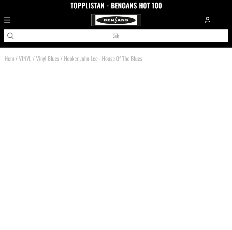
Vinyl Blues (47, 58)
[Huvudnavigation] (7, 21)
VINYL (25, 58)
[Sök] (116, 35)
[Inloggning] (208, 21)
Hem (9, 58)
